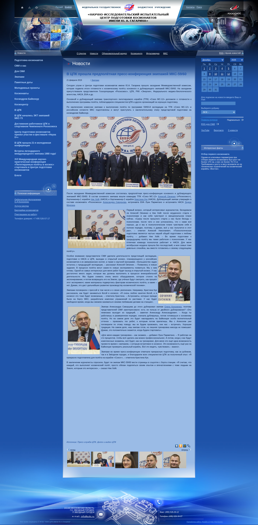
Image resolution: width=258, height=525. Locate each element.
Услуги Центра (22, 206)
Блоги (18, 175)
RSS (221, 53)
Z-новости (233, 130)
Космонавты (22, 93)
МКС (165, 53)
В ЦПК (18, 110)
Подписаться (233, 120)
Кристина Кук (141, 199)
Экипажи (19, 77)
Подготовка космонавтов (29, 60)
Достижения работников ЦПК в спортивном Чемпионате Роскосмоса (36, 125)
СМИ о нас (20, 65)
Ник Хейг (95, 199)
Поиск (199, 7)
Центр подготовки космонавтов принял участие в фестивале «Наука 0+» (35, 135)
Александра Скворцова (114, 202)
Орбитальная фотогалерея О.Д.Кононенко (28, 200)
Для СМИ (20, 71)
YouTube (205, 130)
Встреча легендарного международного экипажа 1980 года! (35, 152)
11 (222, 74)
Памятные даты (24, 82)
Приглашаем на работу (26, 214)
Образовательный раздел (114, 53)
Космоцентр (21, 104)
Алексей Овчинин (167, 196)
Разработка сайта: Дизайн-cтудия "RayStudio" (205, 522)
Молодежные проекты (27, 88)
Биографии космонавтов (26, 210)
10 (215, 74)
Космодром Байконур (27, 99)
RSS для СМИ (208, 124)
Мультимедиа (152, 53)
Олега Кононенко (173, 307)
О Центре (81, 53)
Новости (94, 53)
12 (228, 74)
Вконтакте (218, 130)
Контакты (190, 7)
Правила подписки (209, 120)
